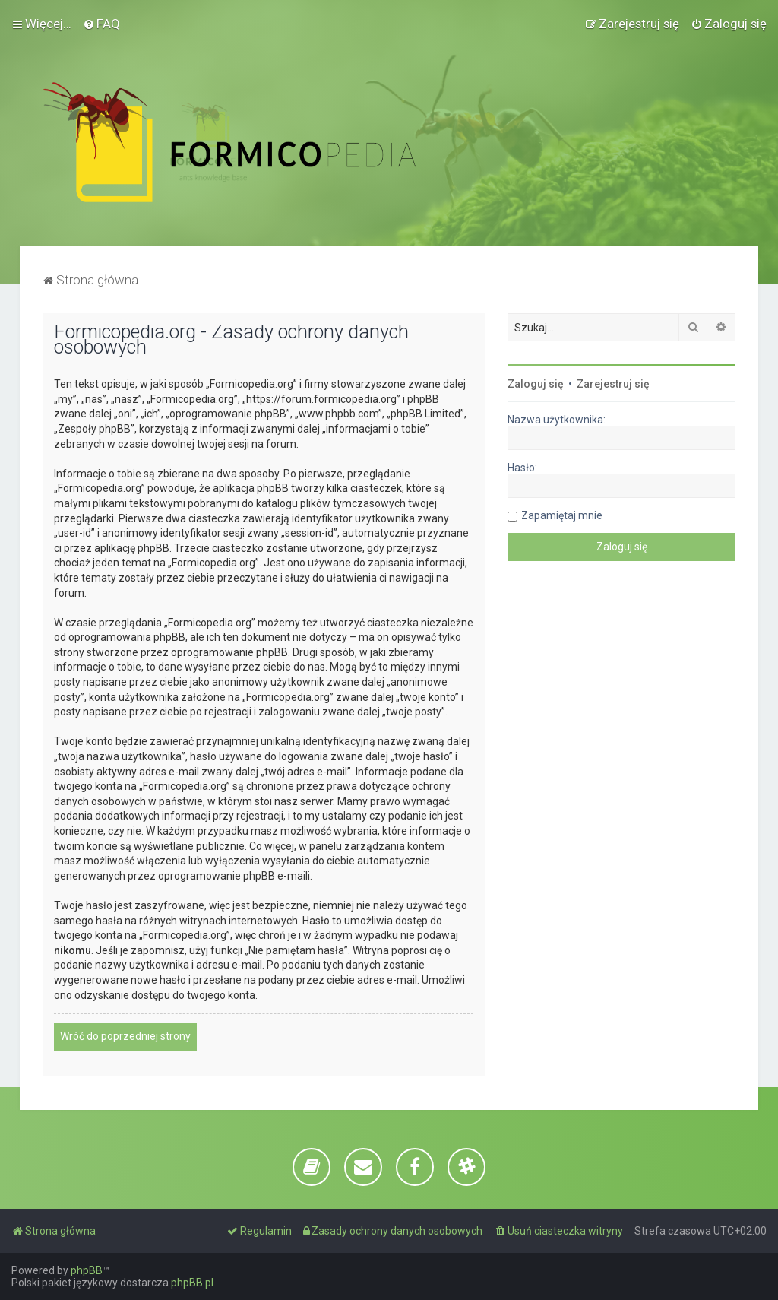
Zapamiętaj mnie (561, 515)
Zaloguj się (536, 384)
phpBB (87, 1270)
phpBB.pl (192, 1282)
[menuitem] (101, 23)
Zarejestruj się (613, 384)
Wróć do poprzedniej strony (125, 1036)
